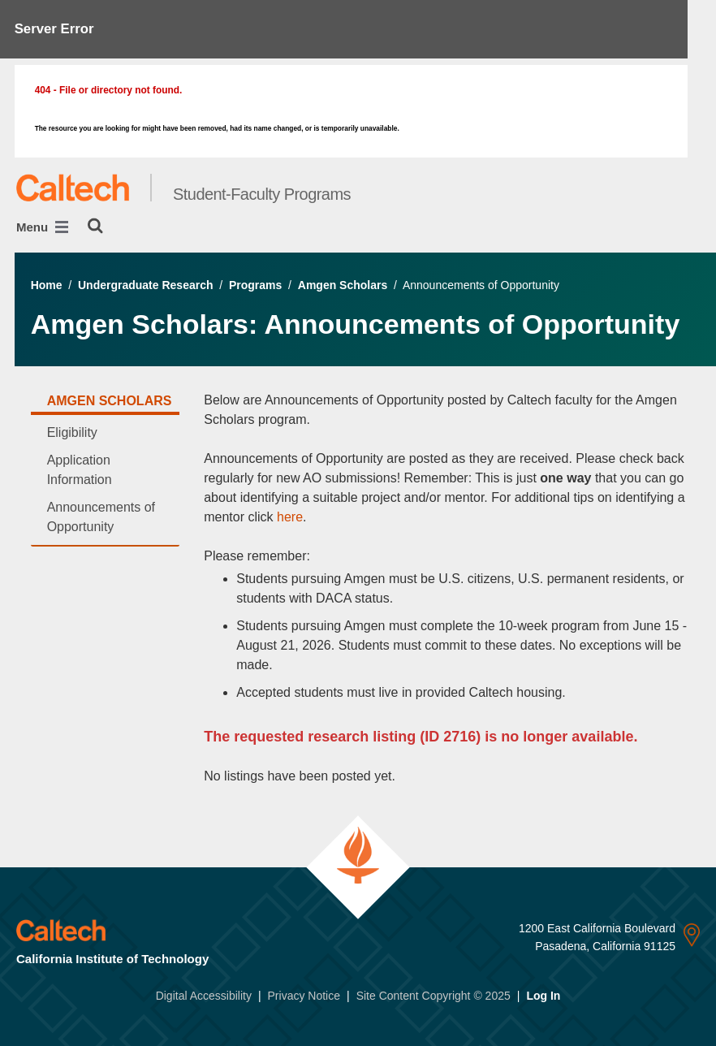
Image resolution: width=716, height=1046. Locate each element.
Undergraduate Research (146, 285)
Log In (543, 995)
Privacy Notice (304, 995)
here (290, 517)
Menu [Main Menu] (42, 227)
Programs (255, 285)
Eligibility (72, 432)
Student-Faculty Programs (262, 194)
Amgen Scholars (342, 285)
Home (47, 285)
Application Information (79, 469)
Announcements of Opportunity (101, 517)
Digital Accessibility (204, 995)
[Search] (95, 226)
